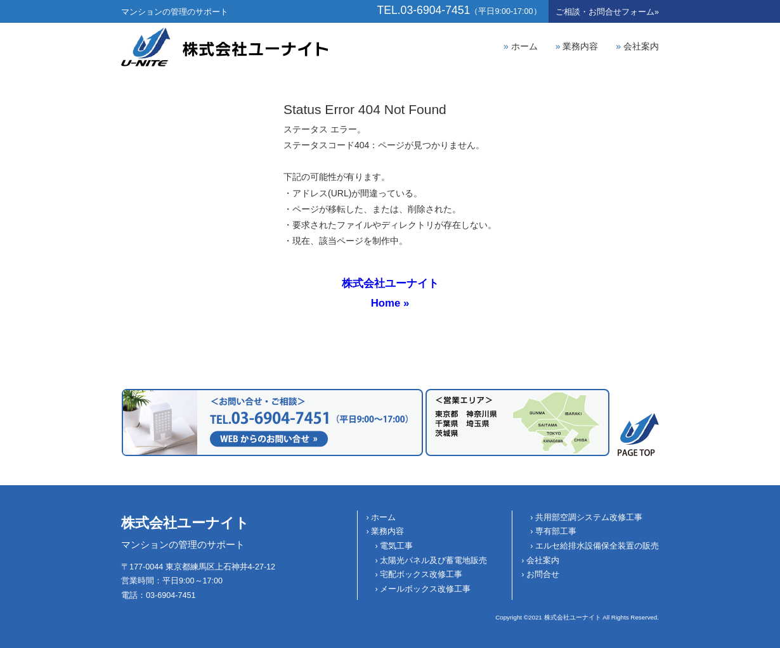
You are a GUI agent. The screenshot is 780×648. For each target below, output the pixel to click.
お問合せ (607, 12)
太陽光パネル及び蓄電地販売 (433, 560)
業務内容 (580, 46)
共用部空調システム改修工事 (588, 517)
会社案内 (641, 46)
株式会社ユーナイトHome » (390, 292)
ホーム (524, 46)
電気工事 (396, 546)
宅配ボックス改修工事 (421, 574)
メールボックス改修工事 (425, 589)
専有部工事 (555, 531)
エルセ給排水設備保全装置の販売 (597, 546)
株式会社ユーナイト (185, 523)
